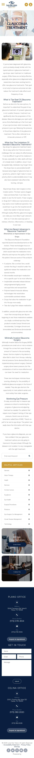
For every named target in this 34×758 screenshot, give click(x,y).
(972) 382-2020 (17, 712)
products (7, 509)
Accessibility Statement (12, 745)
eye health (7, 500)
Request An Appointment (17, 639)
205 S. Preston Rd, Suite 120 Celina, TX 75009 (17, 700)
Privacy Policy (25, 745)
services (6, 485)
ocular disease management (13, 519)
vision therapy (8, 475)
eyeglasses (7, 495)
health (6, 480)
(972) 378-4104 (17, 621)
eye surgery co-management (13, 514)
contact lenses (9, 490)
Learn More (17, 544)
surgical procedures (10, 504)
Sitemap (17, 746)
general (6, 470)
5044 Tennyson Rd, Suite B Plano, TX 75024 (17, 609)
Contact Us (17, 572)
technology (8, 524)
